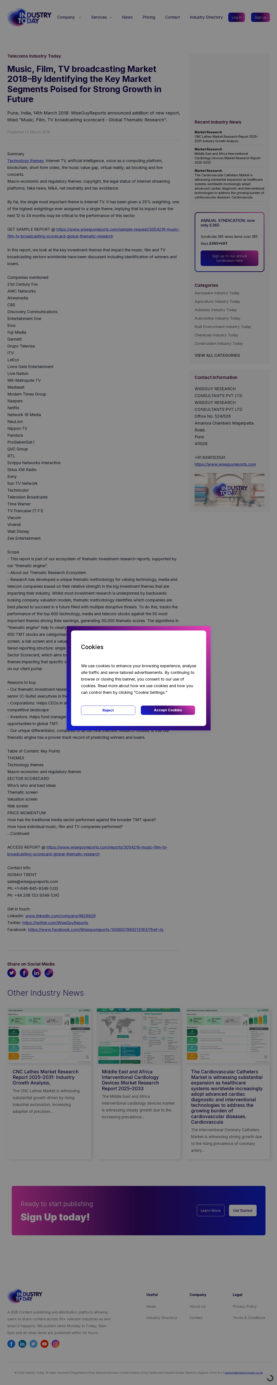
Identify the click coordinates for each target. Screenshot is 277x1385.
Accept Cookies (168, 710)
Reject (108, 710)
